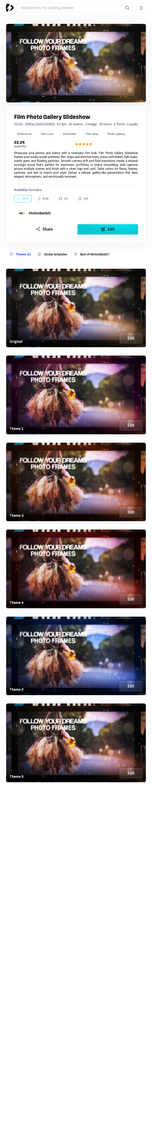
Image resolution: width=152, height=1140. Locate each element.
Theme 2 (17, 689)
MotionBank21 (40, 213)
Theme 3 (17, 515)
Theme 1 (16, 429)
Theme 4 (17, 603)
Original (16, 342)
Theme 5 (17, 777)
